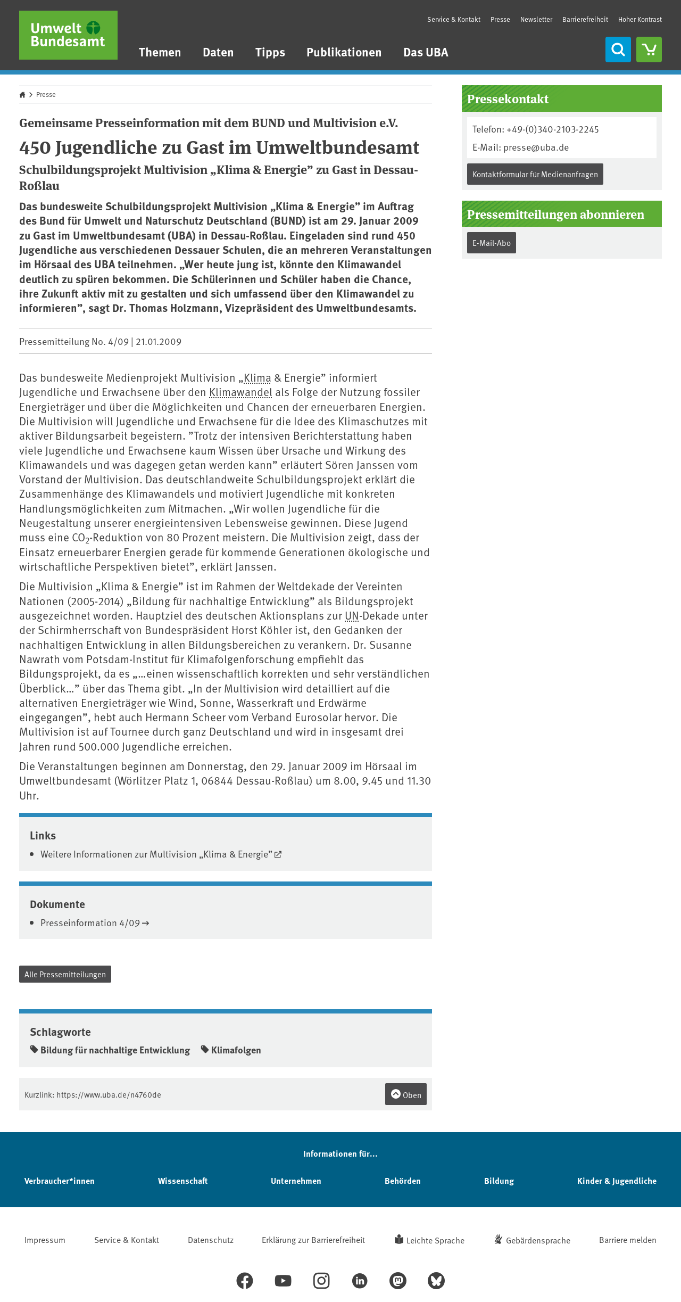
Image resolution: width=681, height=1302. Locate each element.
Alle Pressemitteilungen (65, 973)
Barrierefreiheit (585, 19)
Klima (257, 377)
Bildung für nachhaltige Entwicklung (110, 1050)
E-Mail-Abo (491, 242)
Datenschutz (211, 1239)
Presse (500, 19)
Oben (406, 1094)
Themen (160, 51)
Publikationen (344, 51)
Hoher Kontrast (640, 19)
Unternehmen (296, 1180)
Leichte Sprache (435, 1240)
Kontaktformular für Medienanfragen (535, 173)
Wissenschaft (182, 1180)
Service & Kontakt (453, 19)
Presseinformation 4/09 (90, 922)
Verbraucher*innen (59, 1180)
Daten (218, 51)
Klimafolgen (231, 1050)
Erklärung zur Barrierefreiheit (313, 1239)
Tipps (270, 51)
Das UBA (426, 51)
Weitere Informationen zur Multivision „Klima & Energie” (156, 853)
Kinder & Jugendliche (617, 1180)
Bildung (499, 1180)
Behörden (403, 1180)
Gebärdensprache (538, 1240)
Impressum (44, 1239)
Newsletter (536, 19)
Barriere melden (628, 1239)
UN (352, 615)
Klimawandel (240, 391)
